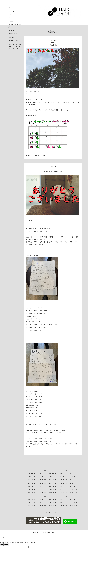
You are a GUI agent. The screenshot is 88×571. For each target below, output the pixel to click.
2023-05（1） (32, 489)
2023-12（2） (63, 483)
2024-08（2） (32, 479)
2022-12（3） (32, 492)
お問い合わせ (12, 34)
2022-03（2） (53, 496)
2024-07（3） (42, 479)
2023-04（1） (42, 489)
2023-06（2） (74, 486)
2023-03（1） (53, 489)
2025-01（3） (32, 476)
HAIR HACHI (40, 532)
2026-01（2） (74, 467)
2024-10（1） (63, 476)
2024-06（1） (53, 479)
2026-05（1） (32, 467)
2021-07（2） (32, 502)
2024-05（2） (63, 479)
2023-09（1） (42, 486)
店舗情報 (11, 37)
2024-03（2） (32, 483)
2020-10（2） (74, 505)
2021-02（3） (32, 505)
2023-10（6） (32, 486)
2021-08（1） (74, 499)
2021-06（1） (42, 502)
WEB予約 (11, 30)
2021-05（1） (53, 502)
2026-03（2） (53, 467)
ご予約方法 (12, 21)
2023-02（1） (63, 489)
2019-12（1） (48, 512)
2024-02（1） (42, 483)
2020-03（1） (53, 509)
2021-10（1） (53, 499)
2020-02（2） (63, 509)
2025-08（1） (74, 470)
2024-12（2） (42, 476)
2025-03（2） (63, 473)
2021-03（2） (74, 502)
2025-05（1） (42, 473)
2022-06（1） (32, 496)
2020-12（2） (53, 505)
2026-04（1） (42, 467)
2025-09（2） (63, 470)
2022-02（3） (63, 496)
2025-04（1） (53, 473)
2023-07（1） (63, 486)
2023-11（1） (74, 483)
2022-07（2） (74, 492)
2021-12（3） (32, 499)
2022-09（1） (53, 492)
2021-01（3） (42, 505)
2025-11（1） (42, 470)
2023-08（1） (53, 486)
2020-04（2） (42, 509)
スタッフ (11, 14)
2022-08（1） (63, 492)
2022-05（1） (42, 496)
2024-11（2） (53, 476)
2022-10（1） (42, 492)
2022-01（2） (74, 496)
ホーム (10, 7)
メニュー (11, 18)
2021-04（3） (63, 502)
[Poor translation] (6, 544)
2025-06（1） (32, 473)
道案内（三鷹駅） (14, 41)
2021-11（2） (42, 499)
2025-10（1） (53, 470)
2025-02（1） (74, 473)
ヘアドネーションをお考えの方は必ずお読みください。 (15, 46)
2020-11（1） (63, 505)
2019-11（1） (58, 512)
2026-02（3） (63, 467)
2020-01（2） (74, 509)
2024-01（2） (53, 483)
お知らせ (11, 11)
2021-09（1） (63, 499)
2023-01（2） (74, 489)
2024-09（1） (74, 476)
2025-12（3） (32, 470)
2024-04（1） (74, 479)
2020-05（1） (32, 509)
